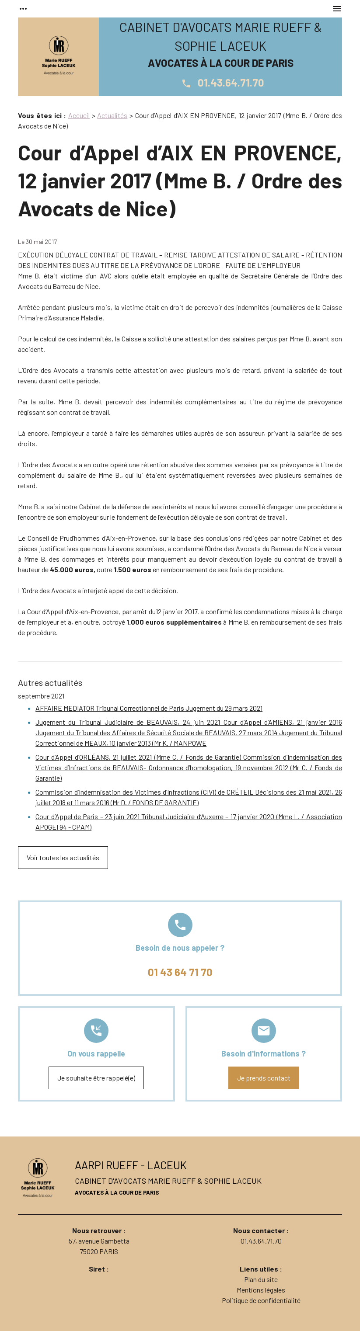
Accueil (79, 115)
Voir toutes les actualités (63, 857)
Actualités (112, 115)
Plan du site (261, 1279)
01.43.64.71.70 (220, 82)
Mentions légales (261, 1290)
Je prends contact (263, 1078)
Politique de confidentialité (261, 1300)
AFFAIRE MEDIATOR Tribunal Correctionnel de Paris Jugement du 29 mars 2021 (148, 708)
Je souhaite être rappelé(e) (96, 1078)
